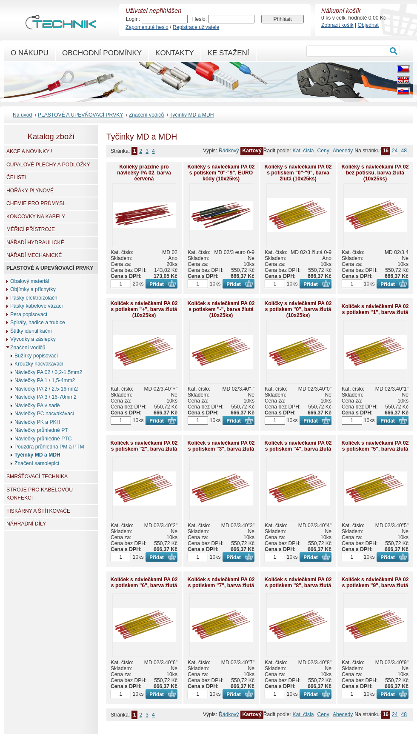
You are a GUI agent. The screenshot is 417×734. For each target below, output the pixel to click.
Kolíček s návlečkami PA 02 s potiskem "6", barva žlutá (143, 582)
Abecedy (343, 151)
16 (385, 151)
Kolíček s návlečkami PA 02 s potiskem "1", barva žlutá (374, 309)
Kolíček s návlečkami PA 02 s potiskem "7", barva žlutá (220, 582)
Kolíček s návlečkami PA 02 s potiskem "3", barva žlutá (220, 446)
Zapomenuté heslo (147, 27)
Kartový (251, 151)
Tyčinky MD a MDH (192, 115)
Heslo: (199, 19)
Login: (133, 19)
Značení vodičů (146, 115)
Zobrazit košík (337, 25)
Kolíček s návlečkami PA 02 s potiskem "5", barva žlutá (374, 446)
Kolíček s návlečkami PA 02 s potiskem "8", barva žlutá (297, 582)
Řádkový (229, 151)
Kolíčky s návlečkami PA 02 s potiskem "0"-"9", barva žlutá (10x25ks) (297, 173)
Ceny (323, 151)
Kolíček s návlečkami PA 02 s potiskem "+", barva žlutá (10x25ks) (143, 309)
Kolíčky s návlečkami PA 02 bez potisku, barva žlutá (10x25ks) (374, 173)
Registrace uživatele (196, 27)
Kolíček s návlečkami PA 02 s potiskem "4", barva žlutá (297, 446)
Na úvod (22, 115)
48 (404, 151)
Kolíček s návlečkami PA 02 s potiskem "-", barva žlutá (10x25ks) (220, 309)
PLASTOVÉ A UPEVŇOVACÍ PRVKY (80, 115)
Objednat (368, 25)
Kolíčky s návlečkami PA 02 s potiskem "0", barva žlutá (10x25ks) (297, 309)
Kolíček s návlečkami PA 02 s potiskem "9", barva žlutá (374, 582)
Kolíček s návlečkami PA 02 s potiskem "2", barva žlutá (143, 446)
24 (395, 151)
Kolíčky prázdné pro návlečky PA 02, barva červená (144, 173)
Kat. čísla (303, 151)
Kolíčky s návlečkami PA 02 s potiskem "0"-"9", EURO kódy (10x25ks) (220, 173)
